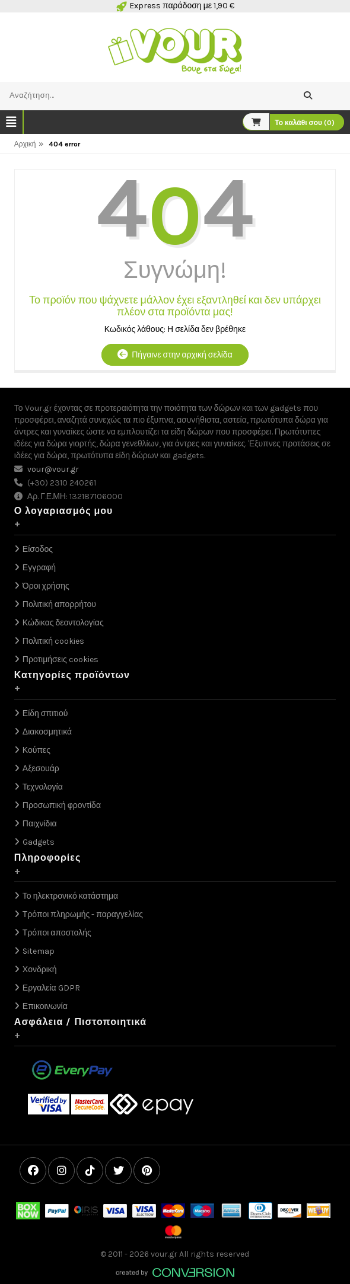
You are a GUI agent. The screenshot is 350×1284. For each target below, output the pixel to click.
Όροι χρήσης (46, 586)
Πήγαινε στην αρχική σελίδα (174, 355)
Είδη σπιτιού (45, 713)
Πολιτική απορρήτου (59, 604)
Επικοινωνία (45, 1006)
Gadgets (39, 842)
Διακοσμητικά (47, 732)
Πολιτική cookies (53, 641)
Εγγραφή (39, 568)
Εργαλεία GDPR (51, 988)
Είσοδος (38, 549)
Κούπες (36, 750)
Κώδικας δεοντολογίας (63, 623)
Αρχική (25, 144)
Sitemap (39, 951)
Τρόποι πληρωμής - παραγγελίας (83, 914)
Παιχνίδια (40, 824)
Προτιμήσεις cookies (60, 659)
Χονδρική (40, 969)
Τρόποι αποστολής (57, 933)
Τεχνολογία (43, 787)
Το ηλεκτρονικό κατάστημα (70, 896)
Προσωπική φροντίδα (62, 805)
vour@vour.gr (53, 469)
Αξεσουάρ (41, 769)
